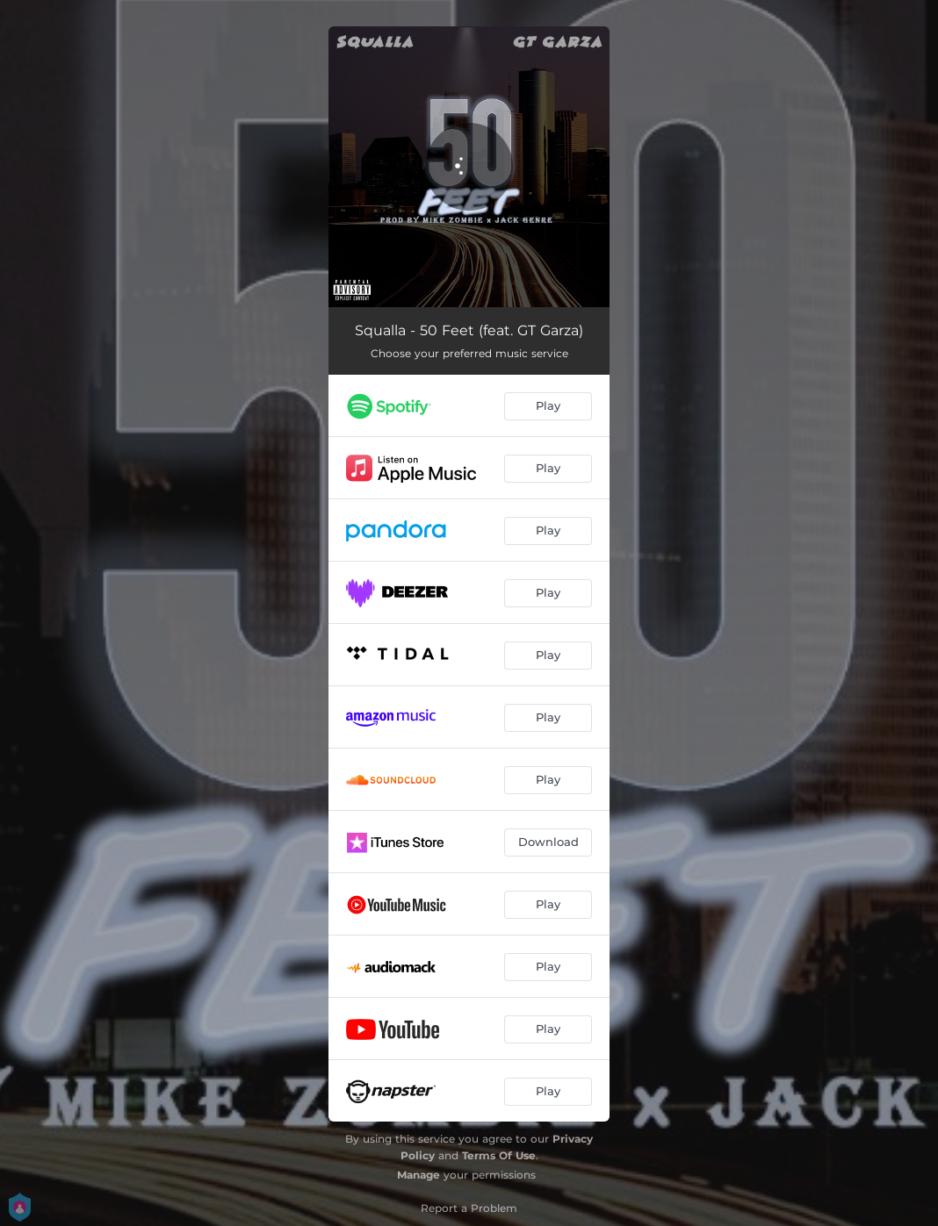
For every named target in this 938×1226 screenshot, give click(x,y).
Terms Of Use (499, 1155)
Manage (418, 1174)
